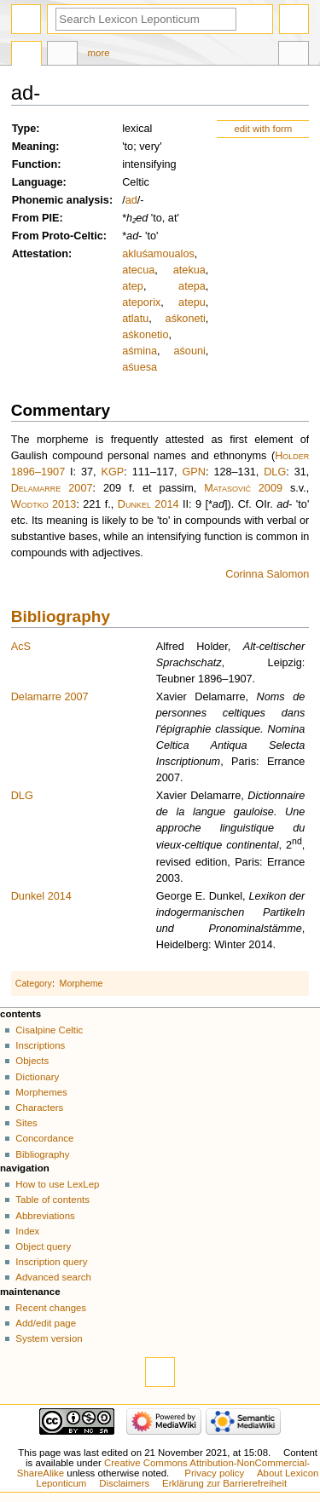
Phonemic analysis (60, 200)
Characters (39, 1107)
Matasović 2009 (243, 488)
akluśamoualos (158, 254)
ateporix (141, 302)
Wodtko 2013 (44, 504)
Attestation (40, 254)
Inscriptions (40, 1045)
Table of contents (52, 1199)
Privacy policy (214, 1473)
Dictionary (37, 1077)
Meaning (33, 147)
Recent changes (50, 1308)
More (99, 53)
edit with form (263, 129)
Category (33, 983)
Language (37, 182)
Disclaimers (124, 1483)
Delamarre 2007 (52, 488)
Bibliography (60, 616)
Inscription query (51, 1262)
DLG (275, 472)
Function (35, 164)
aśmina (139, 351)
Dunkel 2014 (148, 504)
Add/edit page (45, 1323)
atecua (138, 270)
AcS (21, 647)
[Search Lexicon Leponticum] (145, 19)
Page (26, 55)
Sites (26, 1123)
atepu (192, 302)
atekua (189, 270)
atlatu (135, 319)
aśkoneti (186, 319)
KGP (113, 472)
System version (48, 1338)
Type (24, 129)
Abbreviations (44, 1216)
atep (132, 286)
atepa (192, 286)
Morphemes (41, 1092)
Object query (43, 1246)
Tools (293, 55)
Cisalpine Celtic (49, 1030)
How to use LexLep (57, 1184)
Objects (32, 1061)
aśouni (189, 351)
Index (27, 1231)
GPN (195, 472)
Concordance (44, 1138)
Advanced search (53, 1277)
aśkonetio (145, 335)
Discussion (62, 55)
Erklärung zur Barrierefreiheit (224, 1483)
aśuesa (139, 367)
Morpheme (81, 983)
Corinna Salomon (267, 574)
